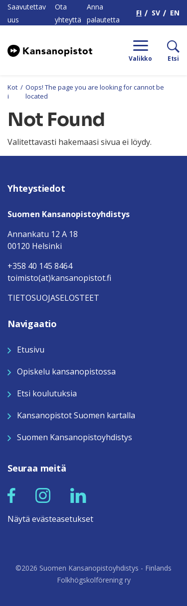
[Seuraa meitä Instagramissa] (42, 494)
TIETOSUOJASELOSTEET (53, 297)
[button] (11, 495)
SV (156, 12)
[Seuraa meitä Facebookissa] (11, 494)
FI (139, 12)
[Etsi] (166, 50)
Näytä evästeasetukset (50, 518)
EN (175, 12)
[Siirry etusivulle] (49, 50)
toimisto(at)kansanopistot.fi (59, 277)
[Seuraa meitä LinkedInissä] (78, 494)
